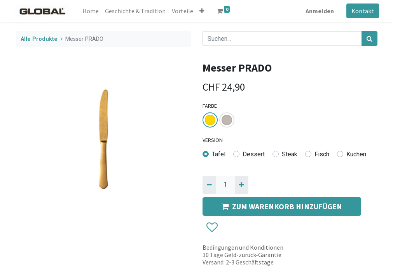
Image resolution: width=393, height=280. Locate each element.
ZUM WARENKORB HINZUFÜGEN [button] (282, 206)
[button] (203, 11)
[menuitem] (92, 11)
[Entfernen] (209, 185)
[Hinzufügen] (241, 185)
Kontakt (361, 11)
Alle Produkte (39, 39)
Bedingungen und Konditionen (243, 247)
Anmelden (318, 11)
